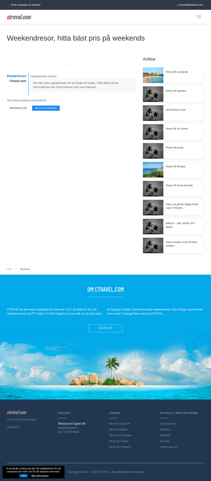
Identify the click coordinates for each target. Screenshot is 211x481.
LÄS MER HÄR (105, 328)
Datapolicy (13, 427)
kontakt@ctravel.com (190, 4)
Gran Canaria (167, 423)
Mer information (40, 475)
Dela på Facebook (46, 108)
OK (23, 475)
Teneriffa (165, 435)
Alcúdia (164, 441)
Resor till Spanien (119, 423)
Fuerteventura (168, 447)
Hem (9, 269)
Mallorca (165, 429)
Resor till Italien (118, 429)
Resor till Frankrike (120, 435)
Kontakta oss (18, 108)
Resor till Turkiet (118, 441)
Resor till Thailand (120, 447)
